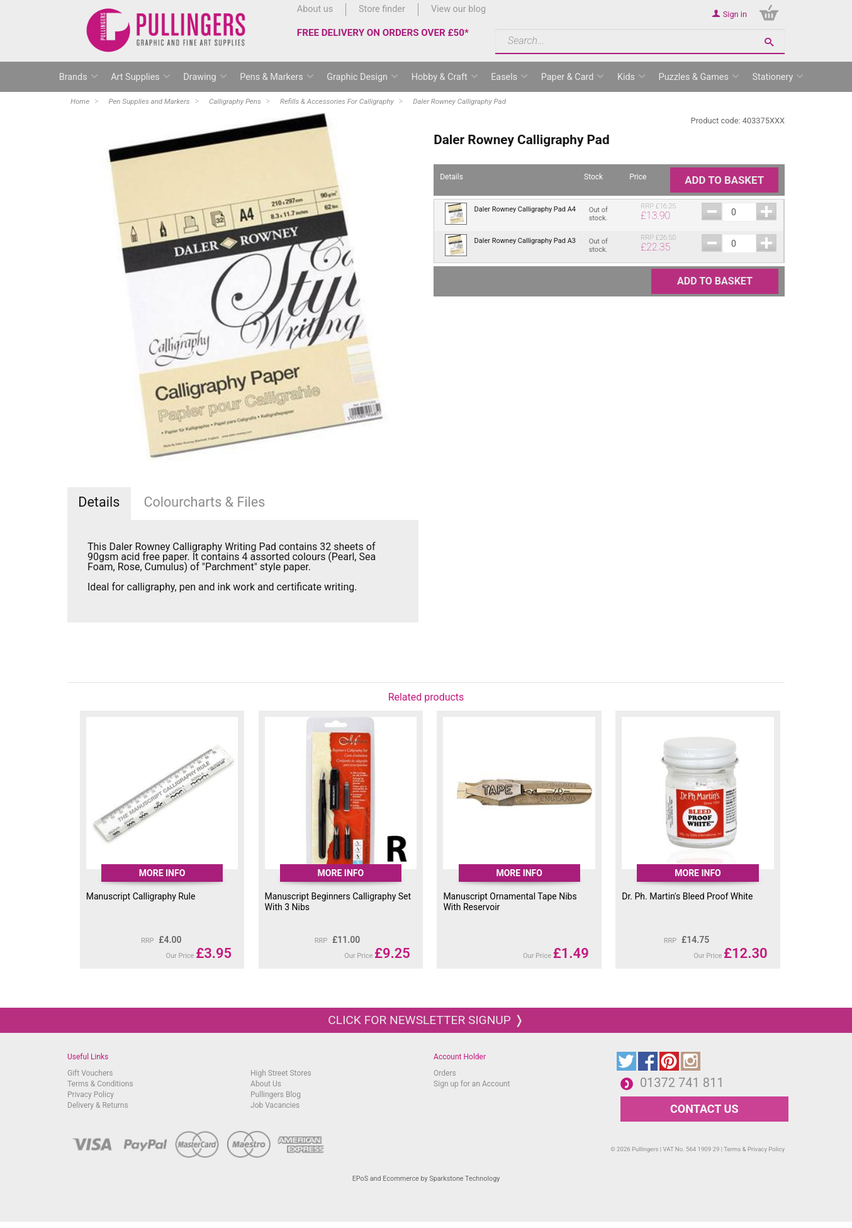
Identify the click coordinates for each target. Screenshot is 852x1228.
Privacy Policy (90, 1094)
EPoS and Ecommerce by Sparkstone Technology (426, 1178)
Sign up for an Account (472, 1083)
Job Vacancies (275, 1105)
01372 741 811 (682, 1082)
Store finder (382, 9)
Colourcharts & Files (204, 502)
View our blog (458, 9)
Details (99, 502)
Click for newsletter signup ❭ (426, 1020)
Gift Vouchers (90, 1073)
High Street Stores (280, 1073)
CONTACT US (704, 1108)
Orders (445, 1073)
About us (315, 9)
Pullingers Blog (275, 1094)
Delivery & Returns (97, 1105)
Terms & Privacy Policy (754, 1149)
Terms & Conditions (100, 1083)
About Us (265, 1083)
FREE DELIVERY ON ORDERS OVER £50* (383, 32)
